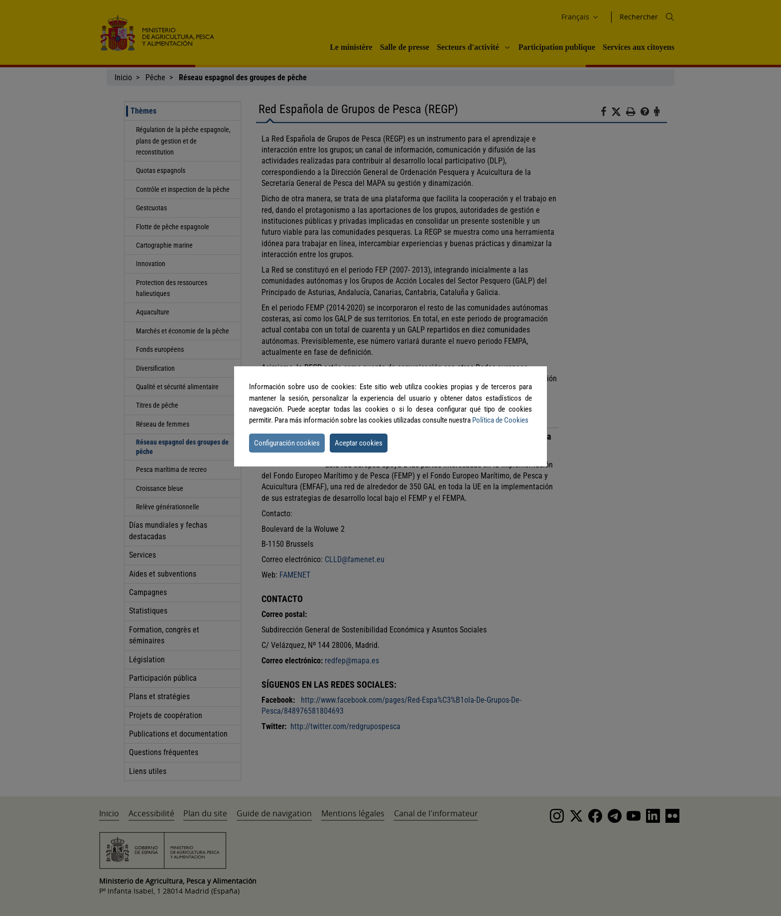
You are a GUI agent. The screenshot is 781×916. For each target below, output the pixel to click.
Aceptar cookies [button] (359, 443)
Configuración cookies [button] (287, 443)
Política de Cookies (500, 420)
